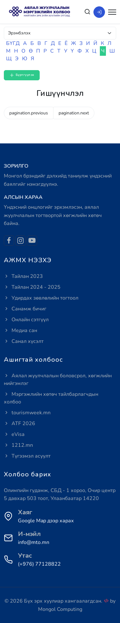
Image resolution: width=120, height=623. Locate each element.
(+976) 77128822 (39, 564)
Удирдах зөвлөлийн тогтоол (41, 297)
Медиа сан (20, 330)
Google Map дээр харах (46, 520)
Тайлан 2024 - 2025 (32, 287)
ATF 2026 (19, 423)
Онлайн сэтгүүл (26, 319)
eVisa (14, 434)
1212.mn (18, 445)
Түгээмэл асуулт (27, 456)
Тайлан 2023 (23, 276)
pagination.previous (28, 113)
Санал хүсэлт (24, 341)
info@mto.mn (33, 542)
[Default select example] (60, 33)
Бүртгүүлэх (21, 75)
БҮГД (13, 43)
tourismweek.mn (27, 412)
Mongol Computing (60, 609)
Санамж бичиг (25, 308)
